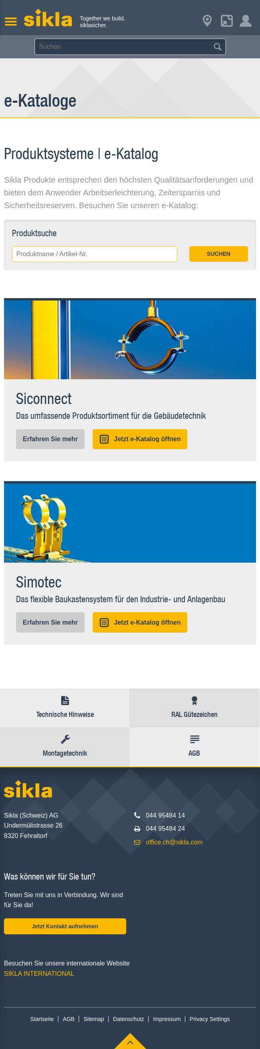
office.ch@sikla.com (174, 842)
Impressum (167, 1019)
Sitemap (93, 1019)
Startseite (42, 1019)
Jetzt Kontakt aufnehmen (65, 926)
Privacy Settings (210, 1019)
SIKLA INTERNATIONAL (39, 973)
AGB (69, 1019)
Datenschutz (128, 1019)
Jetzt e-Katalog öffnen (140, 439)
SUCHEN (218, 254)
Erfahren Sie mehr (50, 439)
